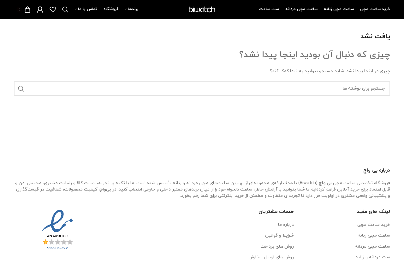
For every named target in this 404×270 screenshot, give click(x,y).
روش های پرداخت (277, 246)
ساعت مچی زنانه (374, 235)
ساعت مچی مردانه (372, 246)
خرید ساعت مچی (373, 225)
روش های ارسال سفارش (271, 257)
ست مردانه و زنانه (372, 257)
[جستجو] (65, 9)
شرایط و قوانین (279, 235)
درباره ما (286, 225)
